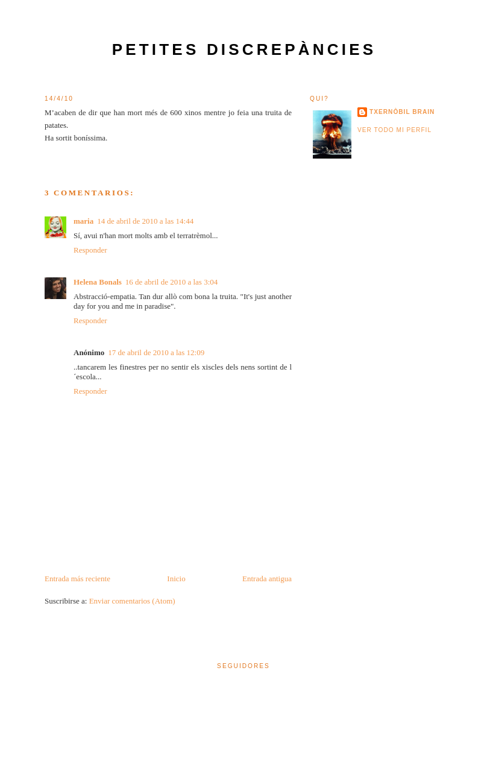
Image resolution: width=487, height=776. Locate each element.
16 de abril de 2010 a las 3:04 (171, 281)
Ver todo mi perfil (394, 130)
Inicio (176, 578)
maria (83, 221)
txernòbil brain (402, 112)
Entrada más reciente (77, 578)
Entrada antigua (267, 578)
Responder (90, 249)
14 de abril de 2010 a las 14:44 (145, 221)
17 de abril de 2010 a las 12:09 (156, 352)
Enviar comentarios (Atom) (132, 600)
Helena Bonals (98, 281)
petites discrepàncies (244, 49)
